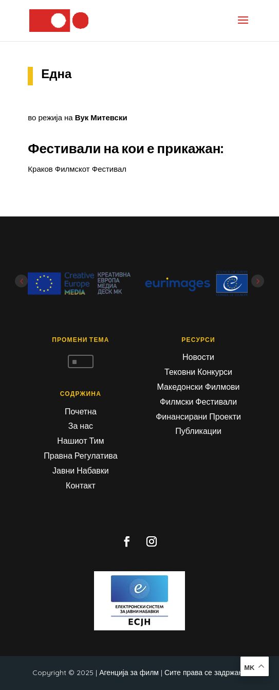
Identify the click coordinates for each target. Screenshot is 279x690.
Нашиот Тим (80, 440)
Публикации (198, 431)
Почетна (81, 411)
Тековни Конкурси (198, 372)
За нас (80, 426)
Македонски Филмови (198, 387)
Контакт (81, 485)
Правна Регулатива (80, 455)
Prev (21, 281)
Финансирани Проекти (198, 416)
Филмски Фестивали (198, 401)
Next (257, 281)
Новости (198, 357)
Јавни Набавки (80, 470)
